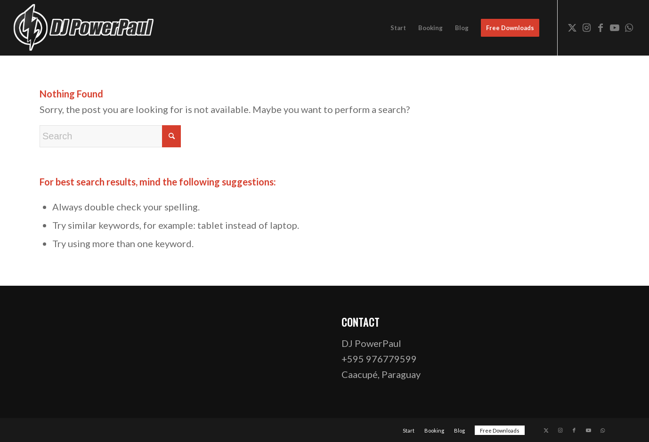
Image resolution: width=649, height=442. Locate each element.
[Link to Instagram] (586, 27)
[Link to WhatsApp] (629, 27)
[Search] (110, 136)
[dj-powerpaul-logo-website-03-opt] (84, 28)
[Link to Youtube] (615, 27)
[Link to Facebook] (600, 27)
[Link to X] (572, 27)
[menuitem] (398, 28)
